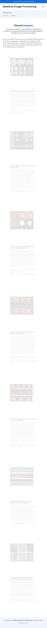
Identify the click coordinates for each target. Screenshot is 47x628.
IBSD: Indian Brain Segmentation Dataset (23, 92)
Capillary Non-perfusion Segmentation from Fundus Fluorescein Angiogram (22, 579)
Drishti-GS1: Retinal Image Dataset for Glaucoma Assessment (22, 334)
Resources (5, 15)
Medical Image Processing (20, 6)
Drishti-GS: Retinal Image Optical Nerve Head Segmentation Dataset (22, 248)
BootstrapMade (25, 622)
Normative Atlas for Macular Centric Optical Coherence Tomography (21, 503)
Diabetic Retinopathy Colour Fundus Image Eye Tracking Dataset (23, 421)
